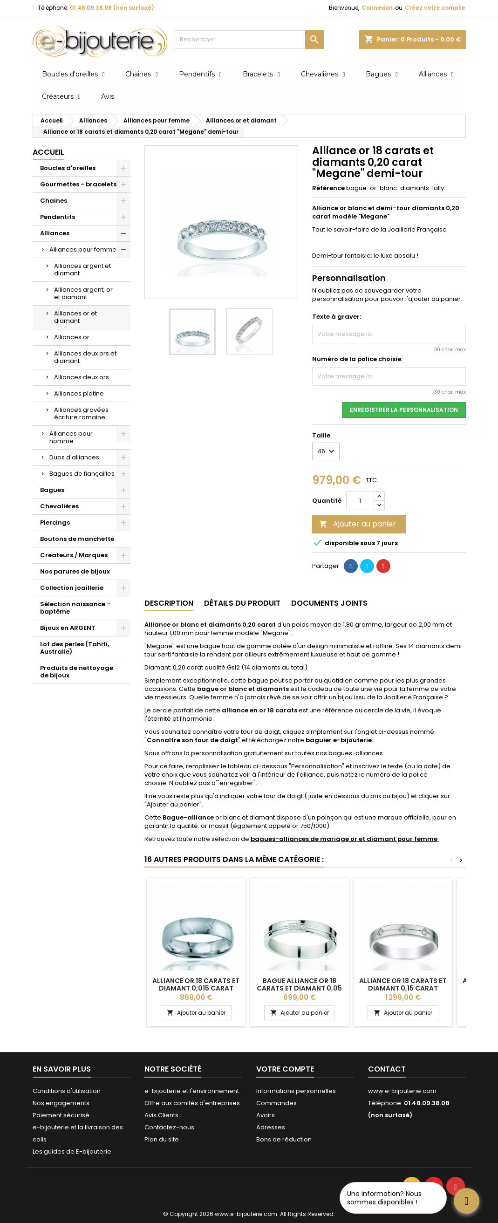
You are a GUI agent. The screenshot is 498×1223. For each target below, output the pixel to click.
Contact (387, 1069)
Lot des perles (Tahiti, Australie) (74, 648)
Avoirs (265, 1115)
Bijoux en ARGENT (68, 627)
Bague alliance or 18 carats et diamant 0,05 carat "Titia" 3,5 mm (299, 988)
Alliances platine (79, 393)
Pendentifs (57, 216)
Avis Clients (161, 1115)
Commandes (276, 1103)
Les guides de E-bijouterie (72, 1151)
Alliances (54, 233)
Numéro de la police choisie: (357, 359)
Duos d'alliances (74, 457)
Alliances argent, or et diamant (83, 293)
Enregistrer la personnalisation (404, 410)
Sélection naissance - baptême (75, 608)
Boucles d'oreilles (68, 168)
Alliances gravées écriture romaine (81, 413)
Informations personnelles (296, 1090)
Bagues (52, 489)
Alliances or (71, 337)
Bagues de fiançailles (82, 473)
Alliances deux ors (81, 377)
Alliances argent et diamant (82, 269)
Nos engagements (61, 1103)
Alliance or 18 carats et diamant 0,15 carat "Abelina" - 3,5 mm (402, 988)
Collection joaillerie (71, 587)
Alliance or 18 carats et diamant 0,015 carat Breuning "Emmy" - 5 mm (195, 988)
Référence (328, 188)
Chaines (53, 200)
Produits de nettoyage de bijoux (76, 671)
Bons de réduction (284, 1139)
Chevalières (59, 506)
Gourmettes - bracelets (78, 184)
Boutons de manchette (77, 538)
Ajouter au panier (357, 524)
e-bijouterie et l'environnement (191, 1090)
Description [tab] (168, 603)
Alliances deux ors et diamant (85, 357)
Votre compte (285, 1069)
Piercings (55, 522)
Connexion (377, 8)
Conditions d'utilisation (67, 1090)
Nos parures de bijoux (75, 571)
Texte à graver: (336, 317)
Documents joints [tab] (329, 603)
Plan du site (161, 1139)
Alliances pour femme (82, 249)
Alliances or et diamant (75, 317)
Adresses (270, 1127)
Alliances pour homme (71, 437)
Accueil (48, 152)
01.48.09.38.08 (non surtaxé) (112, 8)
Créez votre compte (435, 8)
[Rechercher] (249, 39)
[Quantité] (360, 501)
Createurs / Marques (74, 555)
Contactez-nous (169, 1127)
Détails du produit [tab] (242, 603)
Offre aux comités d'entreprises (192, 1103)
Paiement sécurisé (61, 1115)
